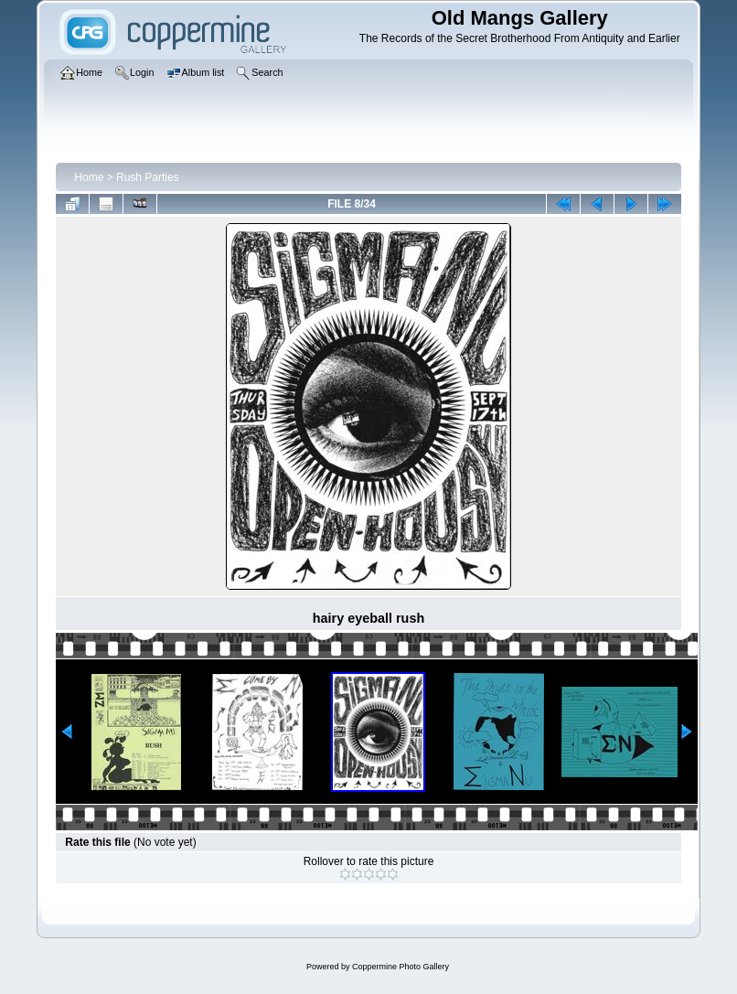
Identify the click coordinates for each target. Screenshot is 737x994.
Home (88, 177)
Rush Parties (147, 177)
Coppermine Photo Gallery (400, 966)
